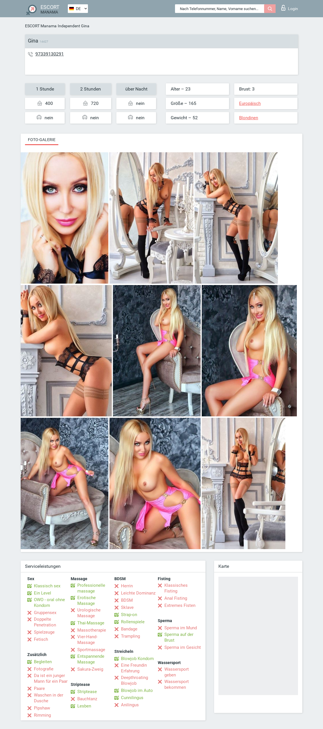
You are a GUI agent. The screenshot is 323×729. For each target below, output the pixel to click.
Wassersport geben (176, 672)
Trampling (130, 636)
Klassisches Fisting (176, 588)
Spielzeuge (44, 632)
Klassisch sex (47, 585)
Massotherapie (91, 630)
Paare (39, 688)
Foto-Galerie (41, 139)
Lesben (84, 706)
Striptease (87, 691)
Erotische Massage (86, 600)
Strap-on (129, 614)
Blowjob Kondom (137, 658)
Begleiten (43, 661)
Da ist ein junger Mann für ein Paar (51, 678)
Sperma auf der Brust (178, 637)
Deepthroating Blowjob (134, 680)
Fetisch (41, 639)
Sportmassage (91, 649)
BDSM (127, 600)
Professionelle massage (91, 588)
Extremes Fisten (179, 605)
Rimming (42, 715)
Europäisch (250, 103)
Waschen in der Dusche (48, 698)
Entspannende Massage (90, 659)
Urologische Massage (89, 612)
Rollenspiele (133, 621)
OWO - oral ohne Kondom (49, 602)
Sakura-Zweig (90, 669)
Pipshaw (42, 708)
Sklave (127, 607)
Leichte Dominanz (138, 593)
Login (289, 8)
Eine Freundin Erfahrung (134, 668)
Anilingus (130, 704)
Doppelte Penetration (45, 622)
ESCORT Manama (41, 26)
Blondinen (248, 117)
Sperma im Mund (180, 627)
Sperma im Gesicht (182, 647)
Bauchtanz (87, 698)
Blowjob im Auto (137, 690)
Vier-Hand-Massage (87, 639)
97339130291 (49, 54)
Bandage (129, 629)
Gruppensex (45, 612)
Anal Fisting (175, 598)
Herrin (127, 585)
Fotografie (43, 669)
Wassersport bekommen (176, 684)
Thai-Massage (90, 623)
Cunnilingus (132, 697)
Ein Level (42, 593)
